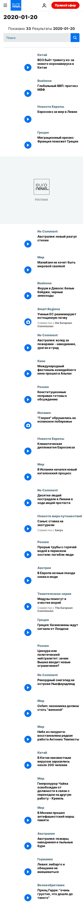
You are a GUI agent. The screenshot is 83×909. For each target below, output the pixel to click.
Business (44, 80)
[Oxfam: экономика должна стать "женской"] (58, 711)
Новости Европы (50, 106)
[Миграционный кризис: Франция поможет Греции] (58, 143)
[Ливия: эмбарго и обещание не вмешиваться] (58, 870)
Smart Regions (48, 309)
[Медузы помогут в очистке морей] (58, 605)
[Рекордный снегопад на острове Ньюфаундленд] (58, 686)
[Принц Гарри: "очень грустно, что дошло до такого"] (58, 896)
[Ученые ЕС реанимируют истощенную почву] (58, 320)
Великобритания (50, 885)
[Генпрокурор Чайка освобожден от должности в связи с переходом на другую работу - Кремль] (58, 791)
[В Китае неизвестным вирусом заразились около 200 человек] (58, 763)
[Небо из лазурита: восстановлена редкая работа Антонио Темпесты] (58, 737)
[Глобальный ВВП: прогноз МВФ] (58, 91)
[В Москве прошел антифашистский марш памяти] (58, 818)
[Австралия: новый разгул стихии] (58, 242)
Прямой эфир (65, 5)
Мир (40, 257)
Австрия (44, 567)
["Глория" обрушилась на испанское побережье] (58, 423)
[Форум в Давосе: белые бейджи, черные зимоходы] (58, 294)
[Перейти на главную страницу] (16, 5)
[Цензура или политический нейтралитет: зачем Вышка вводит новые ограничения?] (58, 658)
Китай (42, 54)
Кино (41, 361)
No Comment (47, 231)
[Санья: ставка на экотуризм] (58, 527)
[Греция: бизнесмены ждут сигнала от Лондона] (58, 630)
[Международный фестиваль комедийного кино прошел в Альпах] (58, 372)
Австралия (46, 833)
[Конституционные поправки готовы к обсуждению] (58, 397)
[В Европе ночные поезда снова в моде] (58, 578)
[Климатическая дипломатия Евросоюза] (58, 449)
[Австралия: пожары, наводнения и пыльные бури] (58, 844)
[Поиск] (41, 37)
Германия (45, 859)
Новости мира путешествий (59, 516)
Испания (44, 412)
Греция (43, 132)
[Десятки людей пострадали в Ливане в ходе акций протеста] (58, 501)
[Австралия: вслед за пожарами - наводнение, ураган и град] (58, 346)
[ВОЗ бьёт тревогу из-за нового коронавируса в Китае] (58, 65)
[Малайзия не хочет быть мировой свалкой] (58, 268)
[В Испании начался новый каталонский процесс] (58, 475)
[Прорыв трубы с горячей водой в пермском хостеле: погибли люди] (58, 553)
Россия (43, 386)
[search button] (75, 37)
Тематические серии (54, 593)
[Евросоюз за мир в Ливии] (58, 117)
